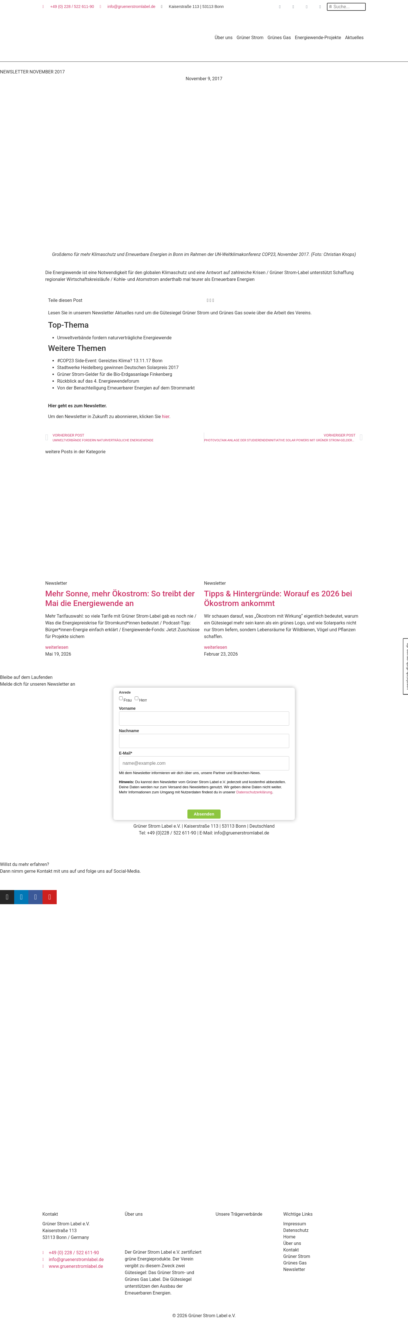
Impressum (294, 1223)
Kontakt (291, 1249)
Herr (143, 699)
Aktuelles (354, 37)
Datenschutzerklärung (254, 791)
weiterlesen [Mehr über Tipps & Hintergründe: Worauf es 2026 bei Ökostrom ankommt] (215, 646)
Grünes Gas (279, 37)
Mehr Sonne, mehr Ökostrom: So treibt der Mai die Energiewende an (120, 597)
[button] (208, 299)
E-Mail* (125, 752)
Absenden (204, 813)
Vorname (127, 708)
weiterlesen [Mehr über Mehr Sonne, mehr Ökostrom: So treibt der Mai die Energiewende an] (57, 646)
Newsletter (294, 1269)
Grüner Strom (249, 37)
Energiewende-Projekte (318, 37)
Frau (128, 699)
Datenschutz (295, 1229)
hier (165, 416)
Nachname (129, 730)
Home (289, 1236)
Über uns (223, 37)
